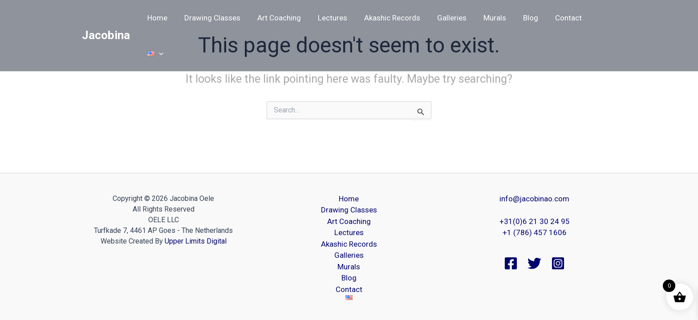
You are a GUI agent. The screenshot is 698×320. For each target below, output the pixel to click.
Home (167, 17)
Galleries (452, 17)
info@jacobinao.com (534, 198)
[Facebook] (511, 263)
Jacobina (106, 17)
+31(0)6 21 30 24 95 (534, 221)
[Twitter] (534, 263)
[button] (604, 18)
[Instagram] (558, 263)
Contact (564, 17)
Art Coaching (285, 17)
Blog (528, 17)
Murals (494, 17)
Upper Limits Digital (196, 241)
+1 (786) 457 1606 (535, 232)
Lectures (337, 17)
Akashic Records (395, 17)
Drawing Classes (220, 17)
